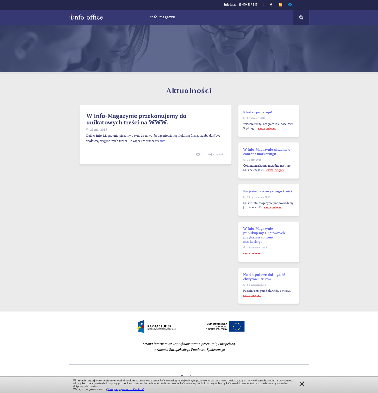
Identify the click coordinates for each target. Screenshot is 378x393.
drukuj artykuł (213, 154)
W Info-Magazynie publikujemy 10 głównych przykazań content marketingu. (264, 235)
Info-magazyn (163, 17)
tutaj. (164, 141)
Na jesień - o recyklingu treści (267, 191)
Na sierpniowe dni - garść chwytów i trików (264, 277)
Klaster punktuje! (257, 112)
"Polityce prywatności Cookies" (126, 389)
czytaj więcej (267, 128)
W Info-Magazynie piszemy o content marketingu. (266, 152)
